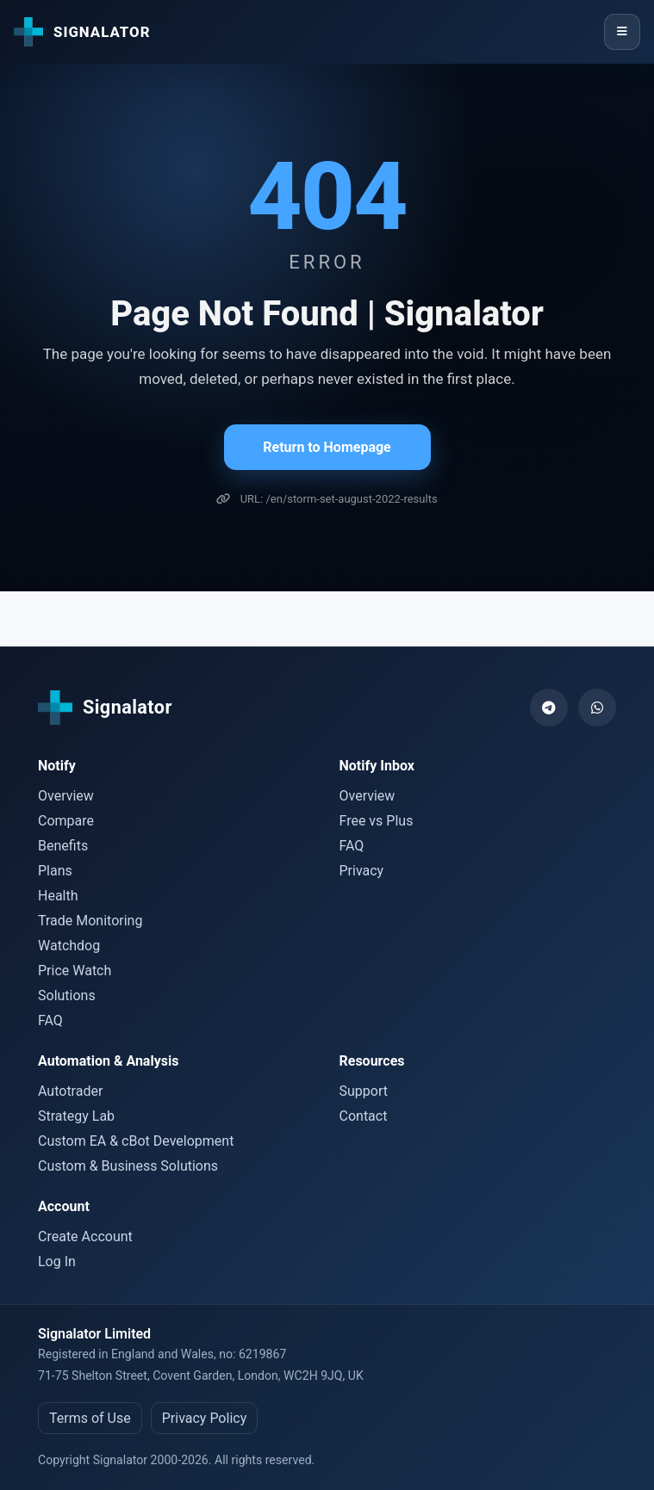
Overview (66, 796)
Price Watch (74, 970)
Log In (57, 1261)
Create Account (85, 1236)
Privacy (361, 870)
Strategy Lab (76, 1116)
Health (58, 895)
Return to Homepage (326, 447)
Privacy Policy (204, 1418)
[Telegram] (549, 707)
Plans (55, 870)
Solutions (67, 995)
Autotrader (70, 1091)
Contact (363, 1116)
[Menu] (622, 32)
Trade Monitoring (90, 920)
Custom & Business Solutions (128, 1166)
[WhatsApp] (597, 707)
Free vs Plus (376, 821)
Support (363, 1091)
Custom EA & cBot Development (136, 1141)
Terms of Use (90, 1418)
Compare (66, 821)
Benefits (63, 846)
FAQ (50, 1020)
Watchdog (69, 945)
